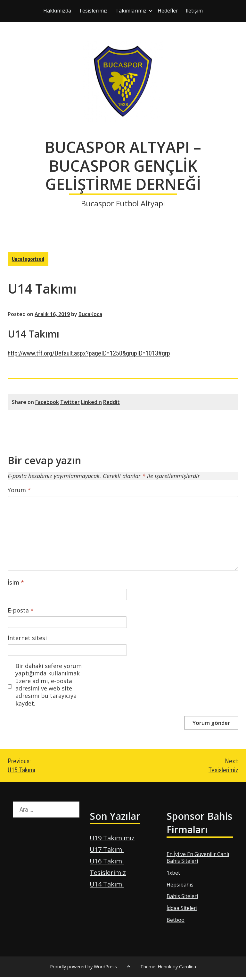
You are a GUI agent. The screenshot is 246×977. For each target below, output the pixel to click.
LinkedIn (91, 402)
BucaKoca (90, 314)
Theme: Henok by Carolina (168, 967)
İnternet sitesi (27, 638)
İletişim (194, 10)
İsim (16, 582)
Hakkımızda (57, 10)
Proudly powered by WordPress (83, 967)
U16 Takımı (107, 861)
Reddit (111, 402)
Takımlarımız (130, 10)
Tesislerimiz (93, 10)
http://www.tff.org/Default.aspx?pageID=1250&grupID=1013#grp (89, 353)
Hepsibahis (180, 884)
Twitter (70, 402)
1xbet (173, 872)
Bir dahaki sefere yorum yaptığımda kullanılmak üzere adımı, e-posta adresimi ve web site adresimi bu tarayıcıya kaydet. (48, 684)
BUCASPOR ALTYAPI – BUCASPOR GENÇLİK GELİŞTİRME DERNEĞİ (123, 165)
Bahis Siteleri (182, 896)
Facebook (47, 402)
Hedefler (168, 10)
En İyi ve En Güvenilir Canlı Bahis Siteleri (198, 857)
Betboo (175, 919)
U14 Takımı (107, 884)
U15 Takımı (65, 765)
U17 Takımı (107, 849)
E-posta (21, 610)
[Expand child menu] (150, 11)
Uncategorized (28, 259)
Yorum (19, 490)
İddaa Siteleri (182, 908)
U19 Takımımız (112, 838)
